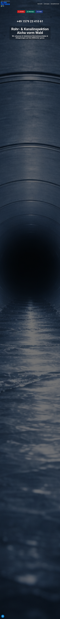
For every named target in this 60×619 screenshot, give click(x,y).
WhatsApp (30, 11)
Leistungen (46, 3)
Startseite (40, 3)
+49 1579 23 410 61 (30, 21)
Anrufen (21, 11)
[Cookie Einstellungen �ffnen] (2, 616)
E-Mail (39, 11)
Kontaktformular (55, 3)
